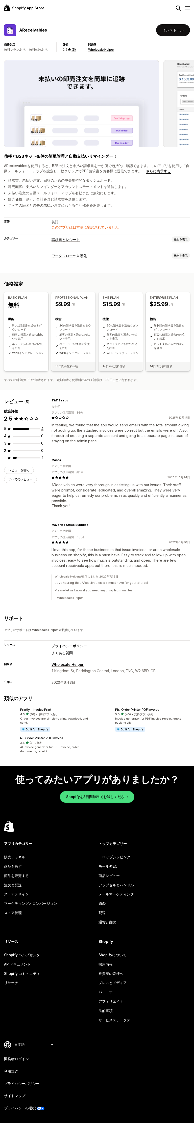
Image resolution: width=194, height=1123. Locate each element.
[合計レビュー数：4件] (42, 428)
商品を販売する (16, 875)
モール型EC (108, 866)
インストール (173, 30)
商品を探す (13, 866)
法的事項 (106, 1010)
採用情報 (106, 964)
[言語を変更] (33, 1044)
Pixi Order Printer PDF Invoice (137, 709)
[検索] (178, 8)
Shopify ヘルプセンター (23, 955)
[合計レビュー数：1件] (42, 458)
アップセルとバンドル (116, 885)
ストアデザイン (16, 894)
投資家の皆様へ (111, 973)
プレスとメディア (113, 982)
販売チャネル (14, 857)
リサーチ (11, 982)
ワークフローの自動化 (69, 256)
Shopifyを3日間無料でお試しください (97, 797)
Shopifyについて (112, 955)
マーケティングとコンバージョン (30, 903)
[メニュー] (187, 8)
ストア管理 (13, 913)
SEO (102, 903)
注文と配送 (13, 885)
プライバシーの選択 (20, 1108)
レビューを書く (19, 470)
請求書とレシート (66, 239)
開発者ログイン (16, 1059)
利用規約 (11, 1071)
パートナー (107, 992)
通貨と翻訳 (107, 922)
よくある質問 (62, 653)
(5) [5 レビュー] (73, 49)
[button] (49, 720)
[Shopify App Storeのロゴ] (24, 8)
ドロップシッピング (114, 857)
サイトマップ (14, 1095)
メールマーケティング (116, 894)
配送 (102, 913)
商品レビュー (109, 875)
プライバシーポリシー (69, 646)
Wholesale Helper (101, 49)
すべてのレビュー (20, 479)
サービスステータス (114, 1020)
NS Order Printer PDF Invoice (41, 738)
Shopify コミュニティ (22, 973)
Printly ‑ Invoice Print (35, 709)
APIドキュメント (17, 964)
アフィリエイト (111, 1001)
